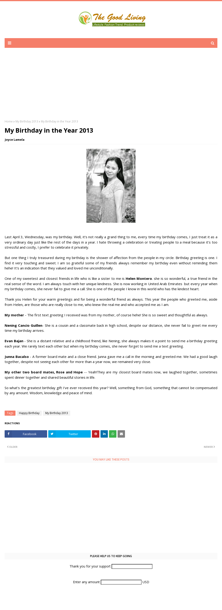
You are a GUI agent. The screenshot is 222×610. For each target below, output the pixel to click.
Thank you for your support (91, 566)
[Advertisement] (111, 87)
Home (9, 121)
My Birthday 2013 (26, 121)
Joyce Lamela (14, 139)
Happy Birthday (29, 413)
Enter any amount (87, 582)
